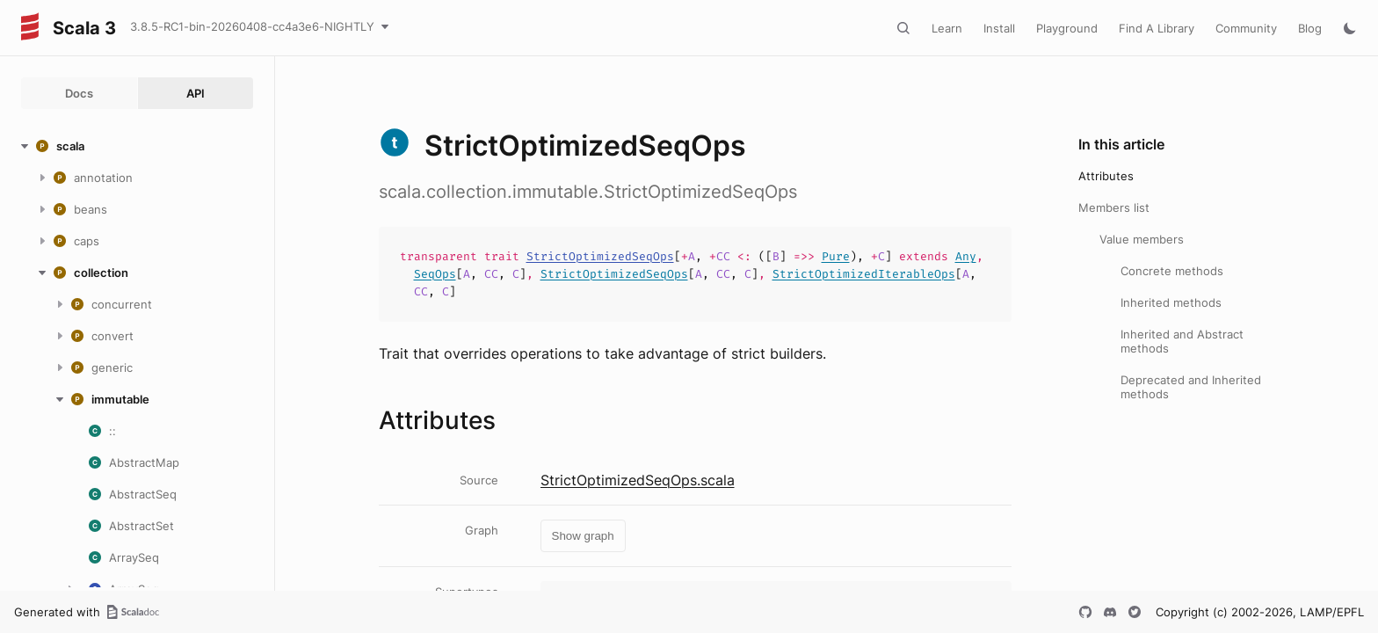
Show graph (583, 535)
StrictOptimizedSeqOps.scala (637, 480)
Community (1246, 28)
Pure (836, 256)
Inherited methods (1171, 302)
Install (999, 28)
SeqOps (435, 273)
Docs (79, 93)
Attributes (1106, 176)
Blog (1310, 28)
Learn (947, 28)
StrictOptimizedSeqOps (600, 256)
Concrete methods (1172, 271)
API (195, 93)
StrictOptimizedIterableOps (863, 273)
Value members (1141, 239)
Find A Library (1156, 28)
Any (965, 256)
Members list (1114, 207)
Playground (1067, 28)
